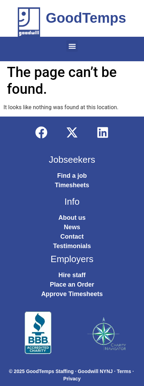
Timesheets (72, 185)
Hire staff (71, 275)
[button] (72, 46)
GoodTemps (86, 18)
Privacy (72, 378)
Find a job (72, 175)
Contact (72, 236)
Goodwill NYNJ (95, 371)
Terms (124, 371)
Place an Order (72, 284)
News (72, 227)
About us (72, 217)
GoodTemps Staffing (50, 371)
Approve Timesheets (72, 293)
